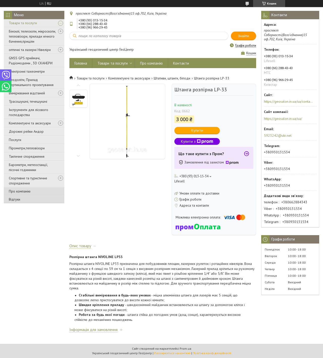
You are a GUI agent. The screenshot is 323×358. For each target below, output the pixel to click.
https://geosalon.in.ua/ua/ (283, 118)
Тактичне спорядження (26, 156)
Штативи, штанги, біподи (172, 78)
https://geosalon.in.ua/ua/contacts (288, 101)
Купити (197, 130)
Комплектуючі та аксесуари (30, 123)
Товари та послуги (23, 23)
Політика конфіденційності (212, 353)
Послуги (15, 139)
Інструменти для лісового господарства (28, 112)
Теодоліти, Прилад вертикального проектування (31, 82)
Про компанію (20, 191)
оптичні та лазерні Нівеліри (30, 49)
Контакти (181, 63)
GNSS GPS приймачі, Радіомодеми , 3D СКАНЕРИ (30, 60)
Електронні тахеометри (27, 71)
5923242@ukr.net (277, 135)
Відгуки (14, 199)
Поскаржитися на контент (172, 353)
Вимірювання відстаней (27, 93)
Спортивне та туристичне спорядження (28, 180)
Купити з (197, 141)
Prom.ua (185, 348)
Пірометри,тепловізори (27, 148)
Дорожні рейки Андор (26, 131)
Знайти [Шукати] (243, 36)
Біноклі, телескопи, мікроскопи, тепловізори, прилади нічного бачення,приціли (32, 36)
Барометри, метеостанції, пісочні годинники (28, 167)
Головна (80, 63)
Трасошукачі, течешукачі (28, 101)
